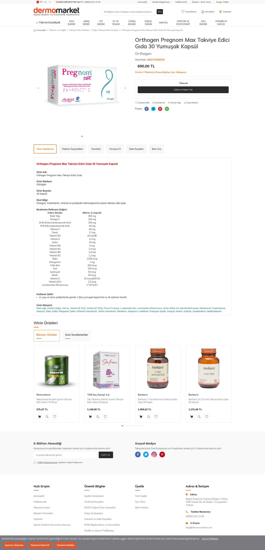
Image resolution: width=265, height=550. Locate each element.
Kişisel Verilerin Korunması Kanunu (52, 524)
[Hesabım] (207, 11)
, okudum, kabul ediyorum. (58, 462)
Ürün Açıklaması (45, 148)
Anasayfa (142, 2)
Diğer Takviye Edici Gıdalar (105, 30)
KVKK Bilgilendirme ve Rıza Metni (102, 524)
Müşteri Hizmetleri (43, 513)
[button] (81, 136)
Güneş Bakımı (132, 22)
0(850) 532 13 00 (195, 516)
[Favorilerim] (189, 11)
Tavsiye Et (159, 102)
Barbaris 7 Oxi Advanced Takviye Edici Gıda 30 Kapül (157, 400)
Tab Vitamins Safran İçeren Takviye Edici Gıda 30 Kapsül (105, 400)
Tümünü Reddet (65, 545)
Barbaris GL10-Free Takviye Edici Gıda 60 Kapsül (208, 400)
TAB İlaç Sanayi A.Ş (98, 394)
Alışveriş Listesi (42, 507)
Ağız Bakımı (71, 22)
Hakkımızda (181, 2)
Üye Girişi (140, 501)
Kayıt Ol (105, 455)
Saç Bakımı (203, 22)
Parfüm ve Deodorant (183, 22)
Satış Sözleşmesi (93, 513)
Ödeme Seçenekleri (72, 148)
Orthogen (143, 53)
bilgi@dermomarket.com (199, 527)
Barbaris (143, 394)
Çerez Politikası (210, 538)
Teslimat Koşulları (93, 501)
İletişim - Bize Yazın (201, 2)
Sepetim (38, 519)
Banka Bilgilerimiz (161, 2)
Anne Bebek (86, 22)
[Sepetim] (225, 11)
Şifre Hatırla (141, 507)
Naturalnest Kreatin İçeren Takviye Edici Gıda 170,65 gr (54, 400)
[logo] (56, 12)
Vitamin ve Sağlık (221, 22)
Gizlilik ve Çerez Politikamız (99, 530)
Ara (160, 11)
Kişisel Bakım (148, 22)
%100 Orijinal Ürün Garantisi (100, 507)
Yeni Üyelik (141, 495)
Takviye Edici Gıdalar (79, 30)
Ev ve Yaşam (116, 22)
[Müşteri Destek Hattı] (78, 2)
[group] (82, 85)
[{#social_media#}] (138, 455)
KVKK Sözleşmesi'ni (47, 462)
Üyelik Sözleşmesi (94, 495)
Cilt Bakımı (101, 22)
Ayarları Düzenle (14, 545)
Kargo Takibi (222, 2)
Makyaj (163, 22)
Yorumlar (96, 148)
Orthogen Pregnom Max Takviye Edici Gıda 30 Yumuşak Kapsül (152, 30)
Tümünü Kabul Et (40, 545)
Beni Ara (156, 148)
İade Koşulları (136, 148)
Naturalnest (44, 394)
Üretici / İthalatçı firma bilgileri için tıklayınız (160, 72)
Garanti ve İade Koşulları (98, 519)
